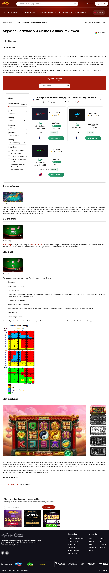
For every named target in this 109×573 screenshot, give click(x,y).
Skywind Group (13, 484)
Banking (11, 140)
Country (11, 118)
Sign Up (101, 4)
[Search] (67, 86)
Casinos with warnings (19, 156)
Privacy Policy (103, 570)
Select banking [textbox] (14, 143)
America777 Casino (56, 113)
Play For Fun (72, 547)
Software (11, 110)
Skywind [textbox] (12, 113)
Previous (6, 431)
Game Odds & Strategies (76, 538)
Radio (91, 550)
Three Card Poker (35, 245)
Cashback (14, 167)
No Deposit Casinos (18, 164)
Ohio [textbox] (11, 121)
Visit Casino (56, 138)
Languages (12, 125)
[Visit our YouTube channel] (2, 553)
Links (91, 544)
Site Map (103, 544)
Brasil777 (56, 149)
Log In (90, 4)
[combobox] (17, 113)
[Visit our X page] (7, 553)
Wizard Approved (17, 170)
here (79, 102)
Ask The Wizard (73, 553)
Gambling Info (72, 544)
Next (83, 431)
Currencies (12, 132)
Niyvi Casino (93, 113)
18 (97, 115)
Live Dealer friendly (17, 151)
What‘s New (93, 547)
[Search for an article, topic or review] (45, 4)
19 (60, 151)
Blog (101, 541)
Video (102, 538)
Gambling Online (73, 550)
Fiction (102, 547)
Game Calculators (73, 541)
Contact (92, 541)
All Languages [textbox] (14, 128)
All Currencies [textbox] (14, 135)
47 (59, 115)
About (91, 538)
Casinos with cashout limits (18, 160)
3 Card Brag (7, 245)
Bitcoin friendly (16, 153)
